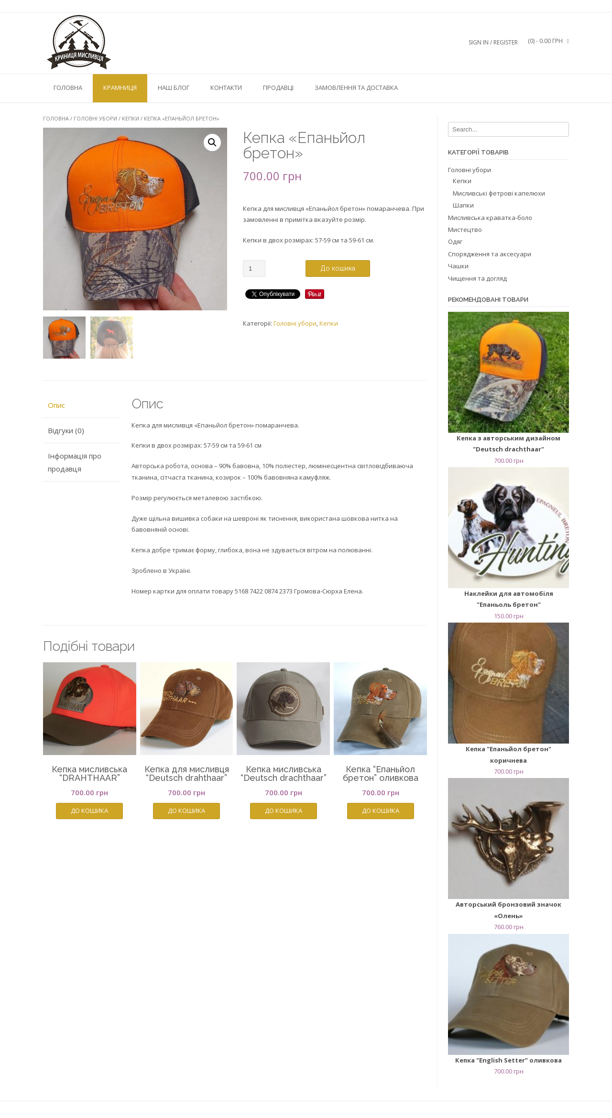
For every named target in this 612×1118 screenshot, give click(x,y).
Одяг (455, 241)
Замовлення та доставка (356, 87)
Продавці (278, 87)
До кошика (337, 268)
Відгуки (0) (66, 430)
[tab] (81, 405)
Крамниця (120, 87)
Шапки (463, 205)
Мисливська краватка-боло (490, 217)
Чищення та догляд (477, 278)
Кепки (130, 118)
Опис (56, 405)
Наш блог (173, 87)
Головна (68, 87)
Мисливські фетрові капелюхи (499, 193)
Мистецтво (465, 229)
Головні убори (95, 118)
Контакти (226, 87)
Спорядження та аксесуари (489, 254)
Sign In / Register (493, 42)
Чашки (458, 266)
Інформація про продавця (74, 462)
